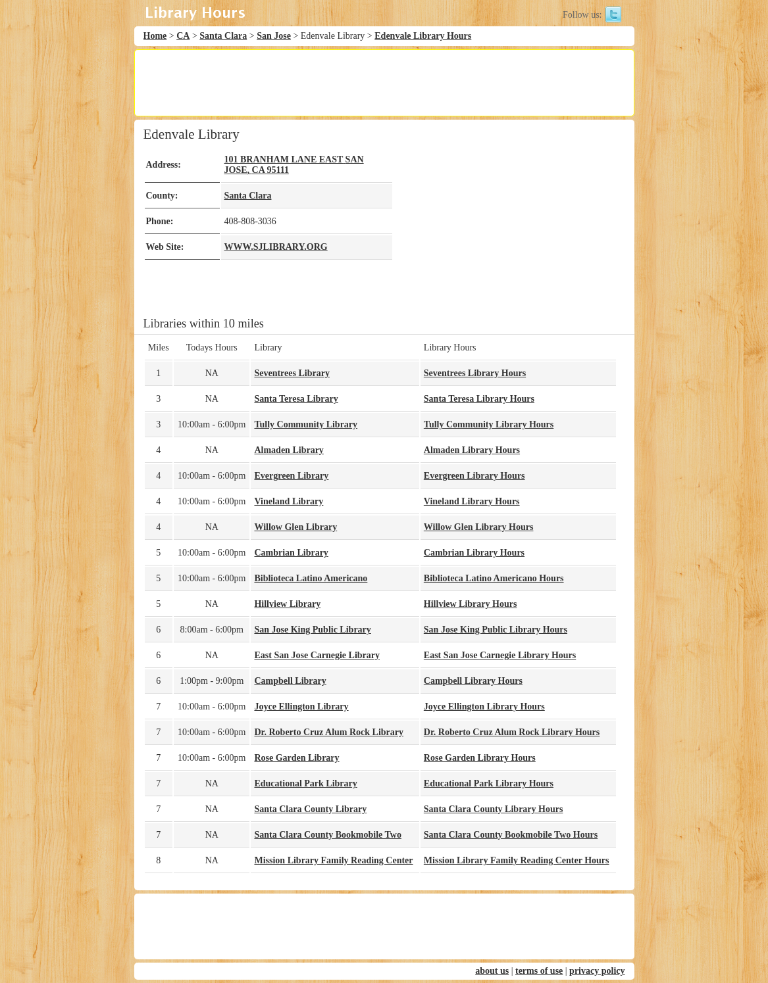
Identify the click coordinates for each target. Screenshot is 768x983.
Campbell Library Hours (473, 681)
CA (183, 36)
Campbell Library (290, 681)
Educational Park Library (305, 783)
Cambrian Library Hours (474, 553)
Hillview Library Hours (470, 604)
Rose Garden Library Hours (480, 758)
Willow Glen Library (295, 527)
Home (155, 36)
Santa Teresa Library (296, 399)
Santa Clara (223, 36)
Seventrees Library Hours (475, 373)
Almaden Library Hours (472, 450)
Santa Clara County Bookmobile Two (327, 835)
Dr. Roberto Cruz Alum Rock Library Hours (512, 732)
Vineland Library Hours (472, 501)
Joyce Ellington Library (301, 706)
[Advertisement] (383, 82)
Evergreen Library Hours (474, 476)
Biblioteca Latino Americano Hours (494, 578)
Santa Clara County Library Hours (493, 809)
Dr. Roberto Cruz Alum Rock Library (328, 732)
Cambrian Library (291, 553)
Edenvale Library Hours (422, 36)
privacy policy (597, 971)
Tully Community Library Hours (488, 424)
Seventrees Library (291, 373)
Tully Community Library (305, 424)
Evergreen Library (291, 476)
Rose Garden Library (296, 758)
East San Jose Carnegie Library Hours (500, 655)
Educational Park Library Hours (488, 783)
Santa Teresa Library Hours (479, 399)
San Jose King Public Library (312, 630)
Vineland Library (288, 501)
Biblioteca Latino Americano (310, 578)
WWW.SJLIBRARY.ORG (276, 247)
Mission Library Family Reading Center (333, 860)
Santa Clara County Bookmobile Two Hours (511, 835)
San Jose (274, 36)
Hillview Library (287, 604)
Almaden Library (288, 450)
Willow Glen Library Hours (479, 527)
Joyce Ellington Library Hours (484, 706)
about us (492, 971)
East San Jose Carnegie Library (317, 655)
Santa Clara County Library (310, 809)
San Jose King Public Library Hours (495, 630)
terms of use (539, 971)
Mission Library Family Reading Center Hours (516, 860)
